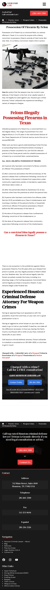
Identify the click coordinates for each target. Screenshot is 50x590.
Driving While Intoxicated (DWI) (16, 573)
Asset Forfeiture (10, 571)
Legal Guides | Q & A (12, 550)
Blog (6, 544)
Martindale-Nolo (16, 392)
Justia (37, 392)
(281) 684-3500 (39, 13)
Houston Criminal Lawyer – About (17, 541)
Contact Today (16, 382)
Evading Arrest (9, 577)
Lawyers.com (29, 392)
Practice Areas (9, 548)
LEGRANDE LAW (34, 375)
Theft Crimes (9, 581)
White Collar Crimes (12, 586)
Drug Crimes (9, 575)
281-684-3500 (34, 382)
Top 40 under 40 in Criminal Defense (20, 389)
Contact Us (25, 462)
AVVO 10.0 (39, 389)
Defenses (7, 546)
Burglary (7, 579)
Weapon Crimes (10, 584)
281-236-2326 (25, 527)
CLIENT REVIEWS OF (18, 375)
